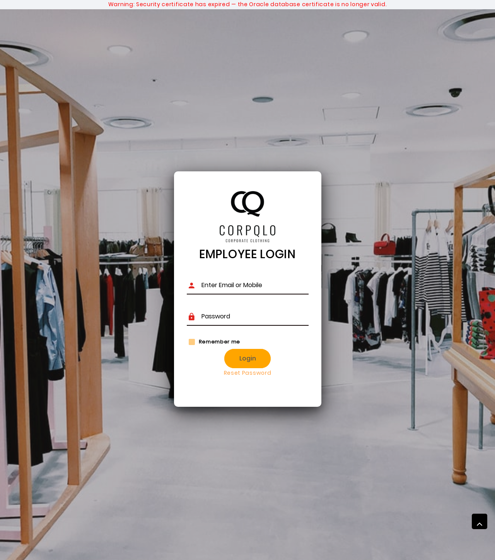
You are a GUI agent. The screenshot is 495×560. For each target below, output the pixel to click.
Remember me (220, 342)
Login (247, 358)
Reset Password (247, 373)
